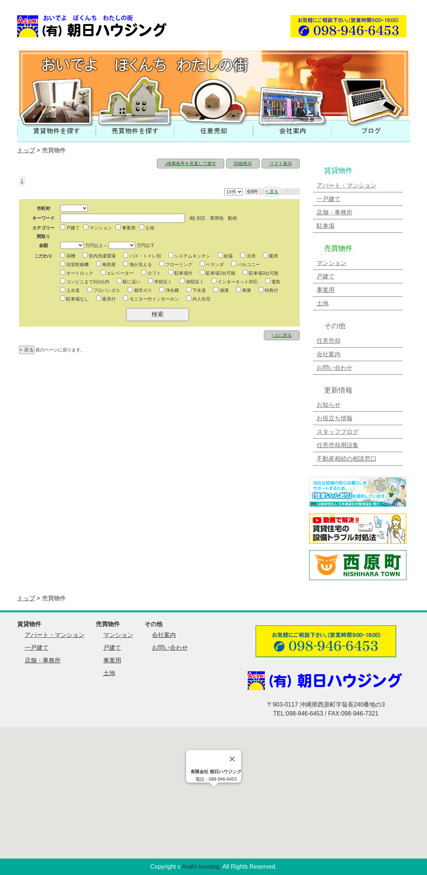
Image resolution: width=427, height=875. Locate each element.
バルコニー (245, 264)
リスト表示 (280, 163)
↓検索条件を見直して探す (190, 163)
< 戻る (272, 191)
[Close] (232, 759)
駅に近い (129, 281)
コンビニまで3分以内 (84, 281)
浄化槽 (169, 290)
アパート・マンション (346, 185)
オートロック (76, 273)
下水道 (196, 290)
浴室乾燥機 (74, 264)
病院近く (192, 281)
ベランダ (212, 264)
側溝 (220, 290)
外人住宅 (198, 299)
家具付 (106, 299)
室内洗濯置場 (99, 256)
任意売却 (329, 341)
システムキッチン (189, 256)
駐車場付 (180, 273)
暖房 (270, 256)
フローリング (175, 264)
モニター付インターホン (151, 299)
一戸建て (329, 199)
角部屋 (106, 264)
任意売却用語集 (338, 445)
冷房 (247, 256)
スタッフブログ (338, 432)
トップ (26, 150)
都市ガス (140, 290)
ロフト (151, 273)
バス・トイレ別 (142, 256)
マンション (97, 228)
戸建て (70, 228)
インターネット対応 (234, 281)
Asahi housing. (201, 866)
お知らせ (329, 405)
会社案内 (329, 354)
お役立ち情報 (335, 418)
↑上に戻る (282, 335)
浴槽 (67, 256)
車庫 (243, 290)
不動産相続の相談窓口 (346, 458)
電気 (272, 281)
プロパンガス (103, 290)
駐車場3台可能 (260, 273)
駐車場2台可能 (217, 273)
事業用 (125, 228)
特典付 (268, 290)
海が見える (137, 264)
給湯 (225, 256)
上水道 (70, 290)
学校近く (160, 281)
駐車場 (326, 226)
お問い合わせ (335, 368)
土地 (146, 228)
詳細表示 (243, 163)
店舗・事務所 (335, 212)
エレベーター (117, 273)
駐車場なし (74, 299)
